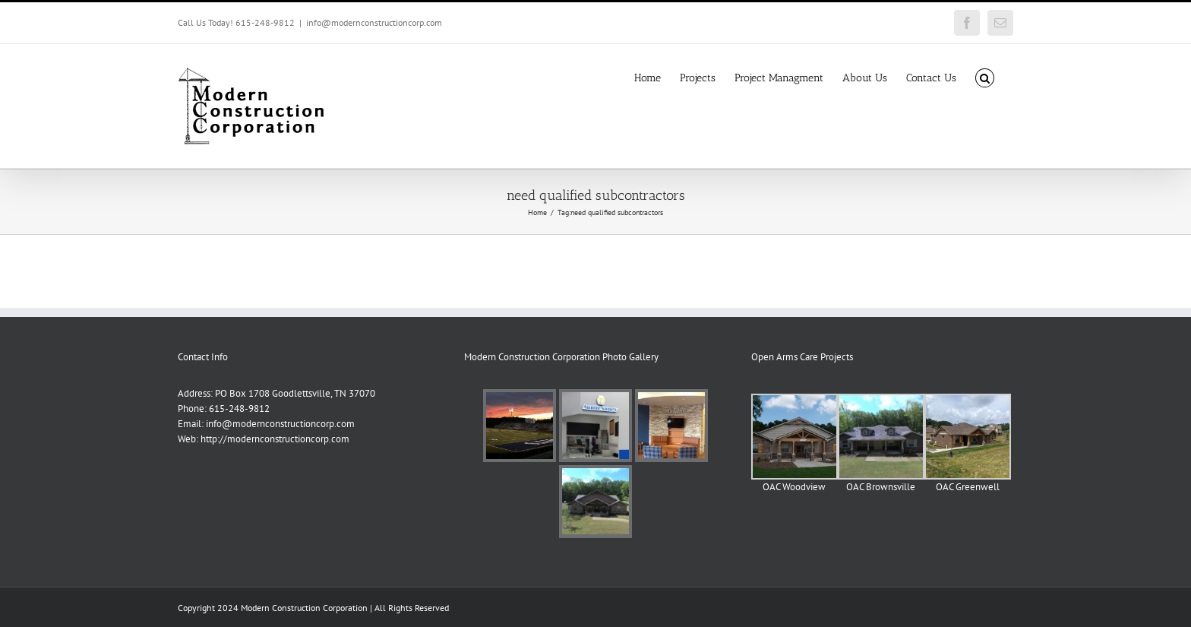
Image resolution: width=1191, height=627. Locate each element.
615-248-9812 (239, 408)
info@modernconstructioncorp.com (374, 22)
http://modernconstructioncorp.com (275, 438)
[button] (984, 76)
